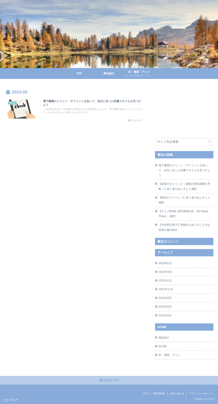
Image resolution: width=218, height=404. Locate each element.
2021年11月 (166, 289)
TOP (145, 393)
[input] (184, 142)
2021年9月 (165, 297)
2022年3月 (165, 271)
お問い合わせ (177, 393)
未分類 (163, 346)
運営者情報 (159, 393)
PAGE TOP (109, 380)
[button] (210, 142)
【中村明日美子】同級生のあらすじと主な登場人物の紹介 (184, 227)
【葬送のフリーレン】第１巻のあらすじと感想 (184, 200)
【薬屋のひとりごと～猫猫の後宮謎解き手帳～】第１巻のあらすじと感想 (184, 186)
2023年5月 (165, 263)
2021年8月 (165, 306)
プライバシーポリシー (201, 393)
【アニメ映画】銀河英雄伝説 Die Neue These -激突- (183, 214)
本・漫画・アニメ (169, 354)
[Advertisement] (184, 110)
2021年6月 (165, 315)
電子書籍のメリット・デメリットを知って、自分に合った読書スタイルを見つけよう (184, 170)
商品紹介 (164, 337)
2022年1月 (165, 280)
